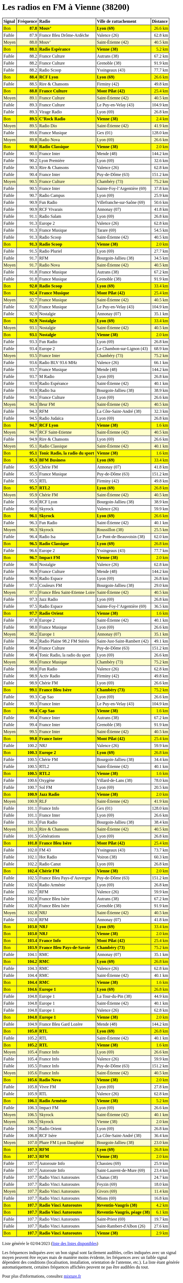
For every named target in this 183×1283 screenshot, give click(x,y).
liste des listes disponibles (75, 1243)
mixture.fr (72, 1276)
